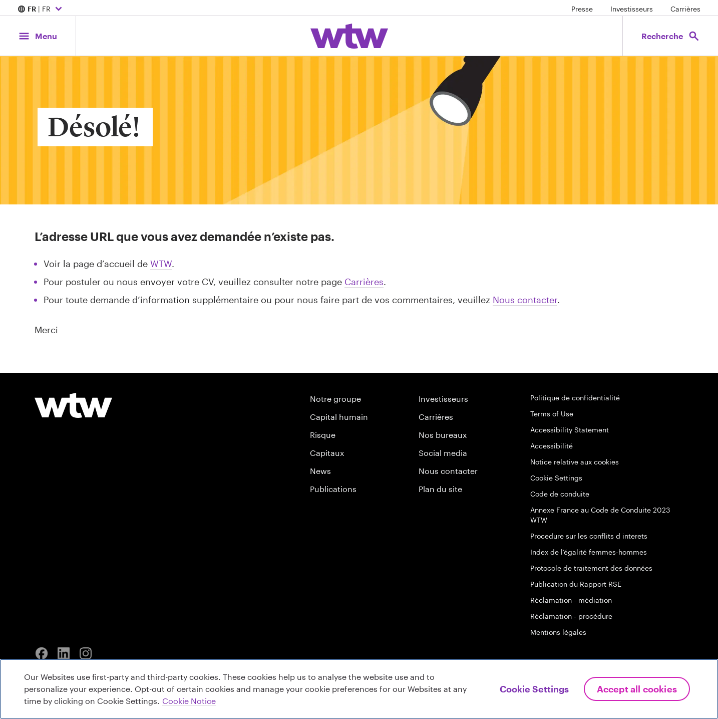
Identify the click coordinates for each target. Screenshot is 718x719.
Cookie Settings (556, 477)
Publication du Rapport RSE (575, 584)
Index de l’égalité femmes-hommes (588, 552)
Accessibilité (551, 445)
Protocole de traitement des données (591, 568)
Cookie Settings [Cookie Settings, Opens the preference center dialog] (534, 688)
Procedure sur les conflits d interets (588, 536)
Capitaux (327, 452)
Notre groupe (335, 398)
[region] (359, 689)
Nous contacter (525, 299)
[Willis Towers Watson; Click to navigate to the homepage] (349, 36)
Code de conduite (559, 494)
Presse (582, 9)
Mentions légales (558, 632)
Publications (333, 489)
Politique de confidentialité (575, 397)
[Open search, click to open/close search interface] (669, 36)
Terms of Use (551, 413)
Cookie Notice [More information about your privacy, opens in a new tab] (189, 700)
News (320, 470)
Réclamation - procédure (571, 616)
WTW (161, 263)
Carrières (685, 9)
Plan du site (440, 489)
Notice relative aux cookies (574, 461)
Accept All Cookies (637, 688)
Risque (322, 434)
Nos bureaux (443, 434)
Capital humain (339, 416)
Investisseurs (631, 9)
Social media (443, 452)
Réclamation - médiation (571, 600)
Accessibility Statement (569, 429)
